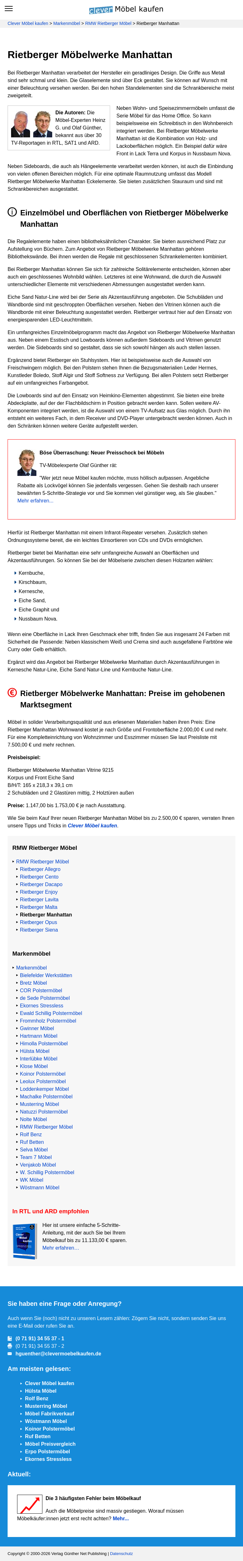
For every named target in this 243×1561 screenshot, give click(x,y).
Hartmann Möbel (38, 1036)
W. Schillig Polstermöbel (47, 1172)
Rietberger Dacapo (41, 884)
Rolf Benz (31, 1134)
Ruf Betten (32, 1142)
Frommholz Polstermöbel (48, 1021)
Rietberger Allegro (40, 869)
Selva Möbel (34, 1149)
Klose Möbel (34, 1066)
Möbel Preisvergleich (50, 1444)
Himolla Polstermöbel (44, 1043)
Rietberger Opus (38, 922)
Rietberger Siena (39, 930)
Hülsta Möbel (34, 1051)
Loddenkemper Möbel (44, 1089)
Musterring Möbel (39, 1104)
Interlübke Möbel (38, 1058)
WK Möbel (31, 1180)
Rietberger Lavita (39, 899)
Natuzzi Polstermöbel (44, 1111)
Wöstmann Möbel (39, 1187)
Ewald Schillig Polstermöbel (51, 1013)
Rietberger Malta (38, 907)
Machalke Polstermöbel (46, 1096)
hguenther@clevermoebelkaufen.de (58, 1353)
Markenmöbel (66, 23)
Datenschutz (121, 1553)
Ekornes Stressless (41, 1005)
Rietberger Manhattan (46, 914)
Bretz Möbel (33, 983)
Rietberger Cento (39, 877)
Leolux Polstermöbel (43, 1081)
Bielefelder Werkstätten (46, 975)
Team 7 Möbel (36, 1157)
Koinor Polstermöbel (42, 1074)
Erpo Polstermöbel (47, 1451)
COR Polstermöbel (41, 990)
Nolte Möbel (33, 1119)
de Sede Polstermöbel (45, 998)
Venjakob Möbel (38, 1165)
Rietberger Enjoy (39, 892)
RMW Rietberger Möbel (108, 23)
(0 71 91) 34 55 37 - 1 (40, 1338)
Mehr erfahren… (60, 1248)
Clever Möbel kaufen (28, 23)
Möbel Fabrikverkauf (49, 1413)
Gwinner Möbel (37, 1028)
